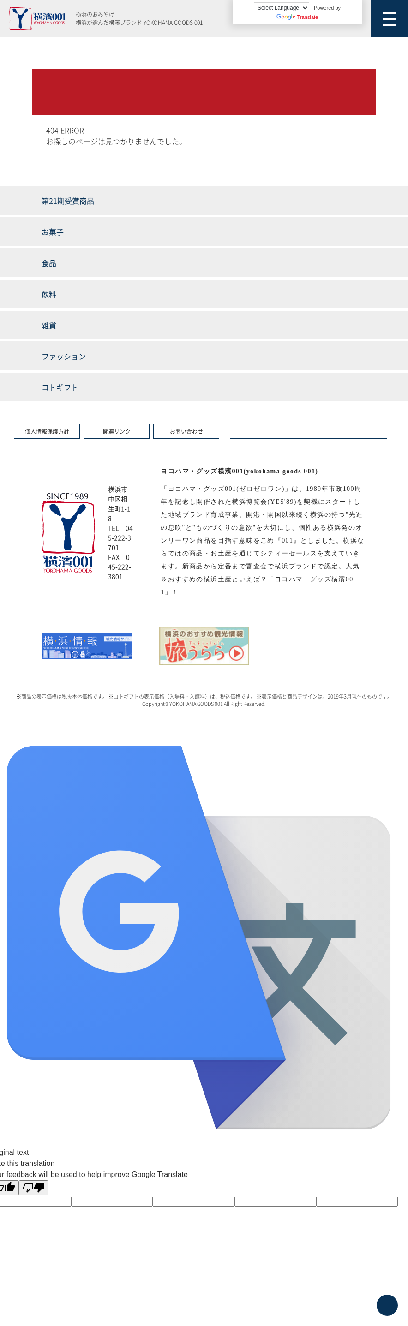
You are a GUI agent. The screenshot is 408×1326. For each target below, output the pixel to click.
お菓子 (53, 231)
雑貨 (49, 324)
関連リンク (117, 431)
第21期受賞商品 (68, 200)
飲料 (49, 293)
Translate (297, 17)
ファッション (64, 356)
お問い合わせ (186, 431)
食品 (49, 263)
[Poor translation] (33, 1187)
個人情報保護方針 (47, 431)
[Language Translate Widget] (281, 7)
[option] (86, 646)
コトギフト (60, 387)
